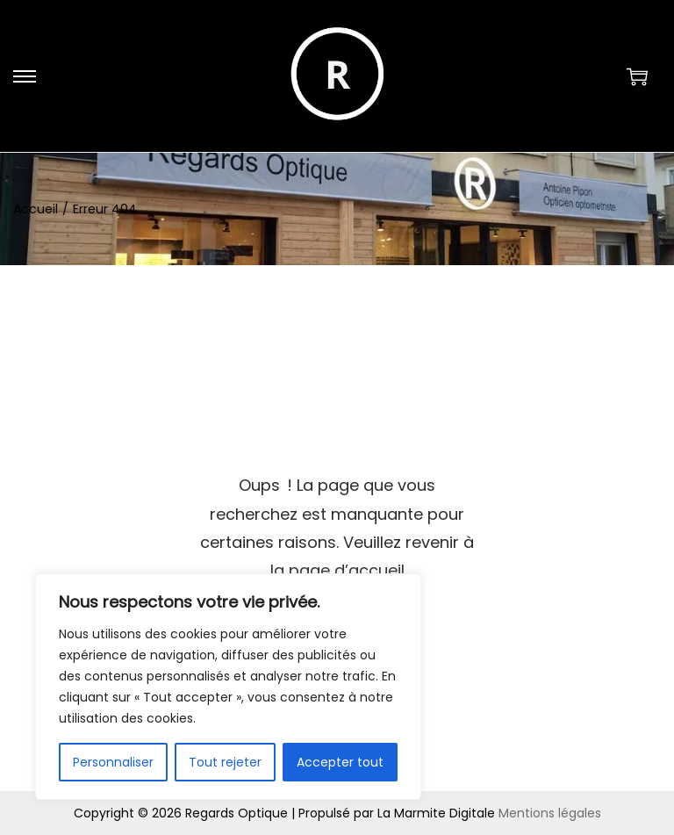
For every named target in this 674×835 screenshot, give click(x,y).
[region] (228, 686)
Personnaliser (113, 762)
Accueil (35, 209)
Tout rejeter (225, 762)
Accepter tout (340, 762)
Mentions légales (549, 813)
